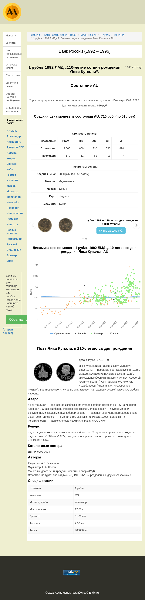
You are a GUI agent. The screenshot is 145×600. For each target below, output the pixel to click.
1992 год (119, 34)
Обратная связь (12, 84)
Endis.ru (94, 592)
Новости (11, 35)
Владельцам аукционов (13, 109)
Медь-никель (88, 34)
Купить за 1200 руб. (111, 230)
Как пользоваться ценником (13, 54)
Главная (35, 34)
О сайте (10, 42)
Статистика (13, 75)
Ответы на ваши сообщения (13, 97)
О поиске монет (11, 66)
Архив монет (62, 592)
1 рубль (105, 34)
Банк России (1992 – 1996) (60, 34)
